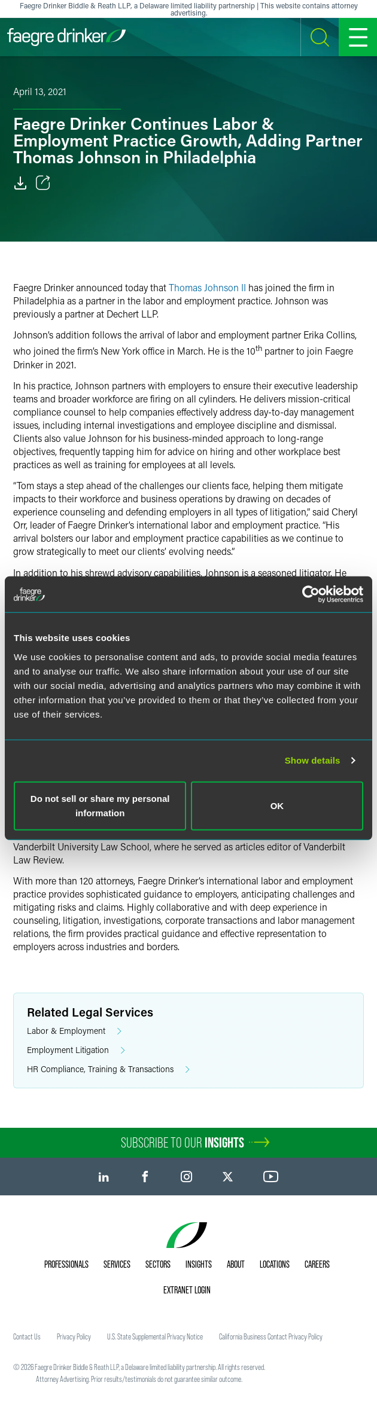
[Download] (20, 183)
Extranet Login (187, 1289)
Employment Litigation (76, 1050)
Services (117, 1264)
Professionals (66, 1264)
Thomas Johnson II (207, 287)
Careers (317, 1264)
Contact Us (27, 1336)
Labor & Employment (74, 1031)
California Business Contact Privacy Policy (271, 1336)
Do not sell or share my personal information (100, 805)
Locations (275, 1264)
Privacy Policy (74, 1336)
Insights (199, 1264)
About (236, 1264)
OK (277, 805)
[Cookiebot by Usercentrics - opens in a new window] (311, 594)
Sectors (158, 1264)
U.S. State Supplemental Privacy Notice (155, 1336)
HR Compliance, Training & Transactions (108, 1069)
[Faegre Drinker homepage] (66, 37)
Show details (312, 760)
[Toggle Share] (43, 183)
